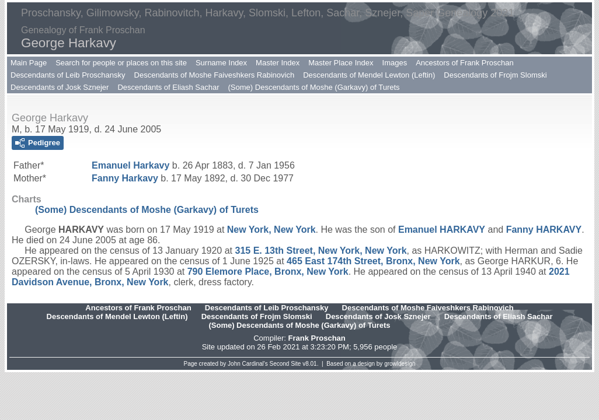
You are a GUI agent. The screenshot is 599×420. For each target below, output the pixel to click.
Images (395, 62)
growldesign (399, 363)
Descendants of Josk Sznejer (60, 87)
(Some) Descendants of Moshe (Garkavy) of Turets (314, 87)
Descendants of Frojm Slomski (495, 75)
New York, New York (271, 230)
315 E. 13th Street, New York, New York (320, 251)
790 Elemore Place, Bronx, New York (268, 271)
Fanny (125, 178)
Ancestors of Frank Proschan (465, 62)
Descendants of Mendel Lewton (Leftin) (369, 75)
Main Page (29, 62)
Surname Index (221, 62)
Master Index (278, 62)
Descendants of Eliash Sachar (168, 87)
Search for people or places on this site (121, 62)
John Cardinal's (248, 363)
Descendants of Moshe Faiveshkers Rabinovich (214, 75)
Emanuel (130, 165)
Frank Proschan (316, 338)
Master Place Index (340, 62)
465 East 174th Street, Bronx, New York (373, 261)
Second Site (285, 363)
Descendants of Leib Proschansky (68, 75)
